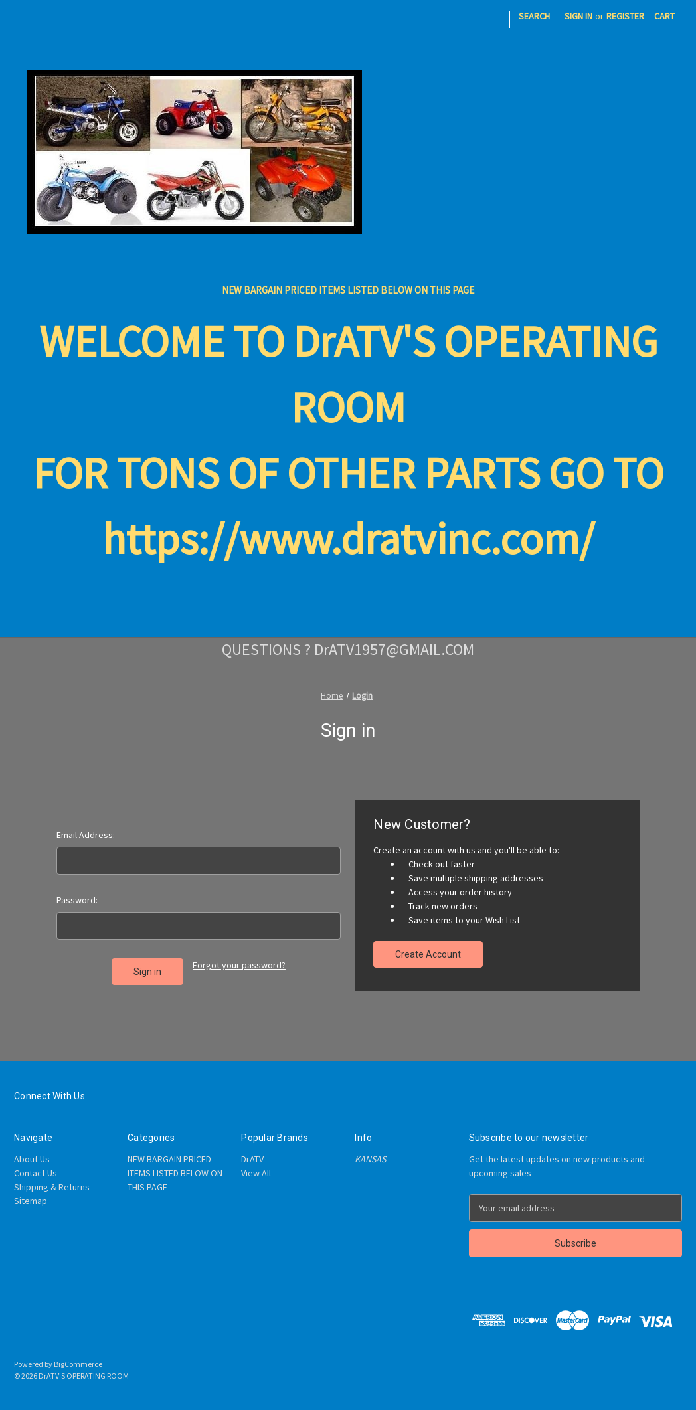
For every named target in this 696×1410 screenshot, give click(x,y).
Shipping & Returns (52, 1187)
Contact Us (35, 1173)
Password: (77, 900)
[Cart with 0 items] (664, 16)
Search (534, 16)
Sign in (578, 16)
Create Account (428, 954)
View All (256, 1173)
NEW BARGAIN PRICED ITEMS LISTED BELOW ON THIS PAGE (348, 290)
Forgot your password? (239, 965)
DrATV (252, 1159)
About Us (32, 1159)
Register (625, 16)
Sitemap (30, 1201)
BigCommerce (78, 1364)
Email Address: (85, 835)
